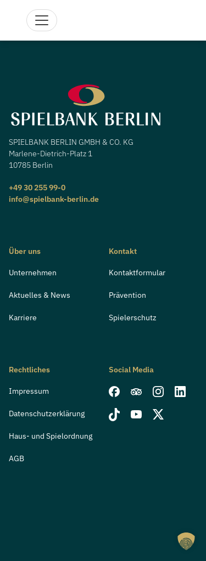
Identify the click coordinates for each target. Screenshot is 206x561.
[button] (186, 541)
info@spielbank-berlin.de (54, 199)
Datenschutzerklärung (47, 413)
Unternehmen (33, 272)
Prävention (127, 295)
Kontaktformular (137, 272)
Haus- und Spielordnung (50, 436)
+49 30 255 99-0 (37, 187)
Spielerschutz (133, 317)
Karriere (23, 317)
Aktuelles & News (39, 295)
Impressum (29, 391)
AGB (16, 458)
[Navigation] (41, 20)
